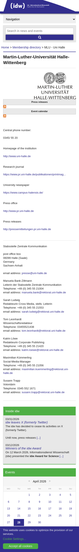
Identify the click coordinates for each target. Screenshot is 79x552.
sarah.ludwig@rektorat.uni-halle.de (43, 311)
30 (39, 522)
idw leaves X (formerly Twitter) (26, 422)
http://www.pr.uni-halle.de (18, 211)
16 (39, 508)
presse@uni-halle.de (34, 273)
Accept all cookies (20, 546)
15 (29, 508)
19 (70, 508)
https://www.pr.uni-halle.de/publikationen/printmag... (34, 174)
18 (60, 508)
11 (60, 501)
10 (49, 501)
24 (49, 515)
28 (18, 522)
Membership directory (26, 47)
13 (8, 508)
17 (49, 508)
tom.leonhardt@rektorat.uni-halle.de (44, 330)
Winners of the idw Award (23, 448)
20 (8, 515)
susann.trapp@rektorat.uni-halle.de (43, 392)
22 (29, 515)
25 (60, 515)
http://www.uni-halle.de (17, 156)
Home (5, 47)
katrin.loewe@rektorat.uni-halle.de (42, 350)
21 (18, 515)
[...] (38, 437)
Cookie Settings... (14, 538)
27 (8, 522)
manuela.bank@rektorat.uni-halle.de (44, 292)
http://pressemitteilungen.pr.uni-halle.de (27, 229)
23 (39, 515)
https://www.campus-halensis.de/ (23, 192)
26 (70, 515)
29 (29, 522)
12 (70, 501)
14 (18, 508)
